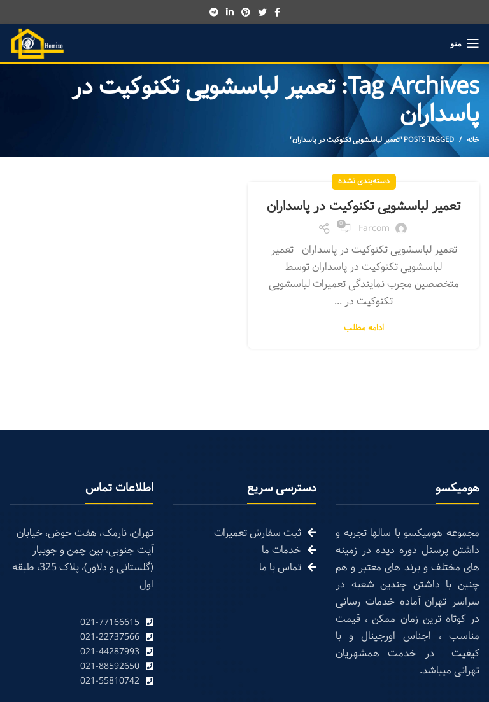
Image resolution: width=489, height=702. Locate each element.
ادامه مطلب (364, 329)
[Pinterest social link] (245, 12)
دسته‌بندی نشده (364, 181)
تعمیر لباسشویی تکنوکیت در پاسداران (363, 207)
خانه (473, 140)
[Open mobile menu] (465, 43)
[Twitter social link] (262, 12)
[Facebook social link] (277, 12)
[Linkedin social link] (229, 12)
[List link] (81, 622)
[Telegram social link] (214, 12)
